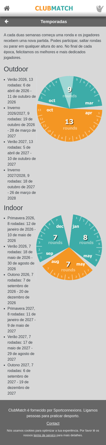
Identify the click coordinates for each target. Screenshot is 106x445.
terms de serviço (45, 435)
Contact (52, 423)
